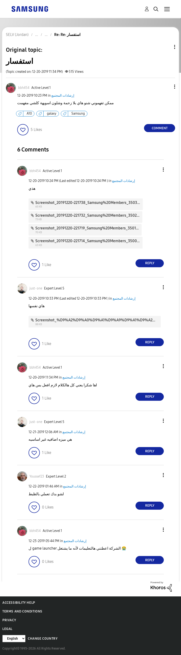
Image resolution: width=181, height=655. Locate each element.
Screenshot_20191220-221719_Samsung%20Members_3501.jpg (88, 228)
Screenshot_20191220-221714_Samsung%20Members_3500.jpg (89, 241)
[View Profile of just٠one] (35, 288)
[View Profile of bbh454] (23, 88)
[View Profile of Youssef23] (36, 476)
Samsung (78, 114)
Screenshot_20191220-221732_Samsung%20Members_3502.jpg (89, 215)
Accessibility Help (18, 603)
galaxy (51, 114)
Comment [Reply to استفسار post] (160, 128)
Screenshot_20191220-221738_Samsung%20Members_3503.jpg (89, 202)
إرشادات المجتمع (62, 96)
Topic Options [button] (166, 47)
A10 (29, 114)
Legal (7, 629)
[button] (166, 86)
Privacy (9, 620)
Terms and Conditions (22, 611)
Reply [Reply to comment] (149, 263)
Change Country (43, 639)
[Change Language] (13, 638)
